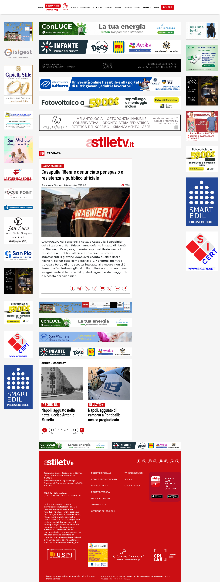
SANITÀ (118, 7)
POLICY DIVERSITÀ (100, 492)
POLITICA (108, 7)
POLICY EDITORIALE (101, 473)
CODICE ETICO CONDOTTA (104, 479)
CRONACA (74, 7)
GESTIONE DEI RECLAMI (103, 511)
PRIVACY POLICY (99, 485)
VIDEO (167, 7)
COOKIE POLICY (132, 485)
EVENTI (137, 7)
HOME (40, 7)
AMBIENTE (147, 7)
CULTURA (128, 7)
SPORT (157, 7)
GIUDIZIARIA (85, 7)
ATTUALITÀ (97, 7)
